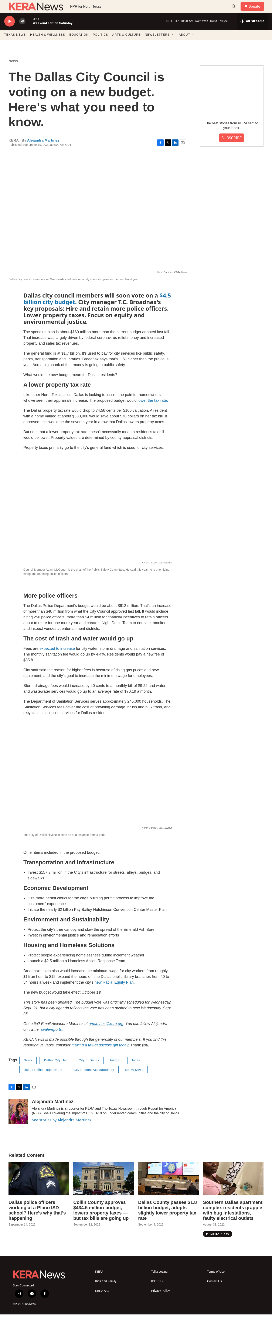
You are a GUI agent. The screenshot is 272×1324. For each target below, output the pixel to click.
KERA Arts (102, 1300)
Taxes (136, 1069)
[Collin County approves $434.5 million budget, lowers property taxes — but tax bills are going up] (103, 1188)
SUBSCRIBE (231, 147)
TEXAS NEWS (15, 44)
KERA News (134, 1079)
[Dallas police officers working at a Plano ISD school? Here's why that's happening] (38, 1188)
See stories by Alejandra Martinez (62, 1129)
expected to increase (57, 658)
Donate (257, 11)
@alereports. (52, 1039)
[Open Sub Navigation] (172, 44)
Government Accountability (94, 1079)
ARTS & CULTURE (126, 44)
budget (115, 1069)
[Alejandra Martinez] (18, 1121)
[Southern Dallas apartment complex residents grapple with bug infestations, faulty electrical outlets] (233, 1188)
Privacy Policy (160, 1300)
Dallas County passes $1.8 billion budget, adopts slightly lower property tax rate (167, 1219)
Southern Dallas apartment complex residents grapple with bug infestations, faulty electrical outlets (232, 1219)
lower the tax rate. (152, 410)
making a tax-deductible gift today (99, 1055)
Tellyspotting (159, 1281)
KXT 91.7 (157, 1290)
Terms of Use (216, 1281)
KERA (99, 1281)
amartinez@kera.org (106, 1033)
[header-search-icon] (236, 11)
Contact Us (214, 1290)
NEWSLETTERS (157, 44)
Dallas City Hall (56, 1069)
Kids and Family (105, 1290)
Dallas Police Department (43, 1079)
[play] (9, 30)
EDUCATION (78, 44)
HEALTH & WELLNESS (47, 44)
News (13, 71)
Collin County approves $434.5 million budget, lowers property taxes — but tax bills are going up (101, 1219)
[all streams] (252, 30)
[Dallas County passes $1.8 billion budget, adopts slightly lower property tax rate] (168, 1188)
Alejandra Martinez (43, 150)
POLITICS (100, 44)
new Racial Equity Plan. (115, 992)
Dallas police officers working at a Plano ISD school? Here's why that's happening (37, 1219)
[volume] (22, 31)
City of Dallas (89, 1069)
